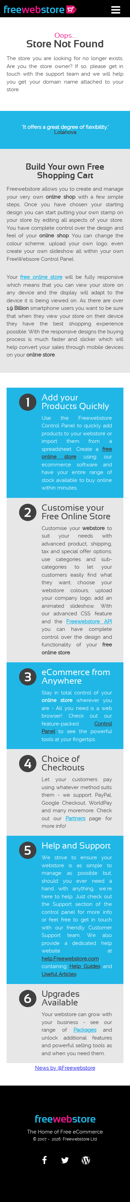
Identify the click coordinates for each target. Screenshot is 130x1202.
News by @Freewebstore (65, 1068)
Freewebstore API (89, 621)
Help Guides (84, 966)
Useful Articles (59, 974)
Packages (84, 1030)
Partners (75, 818)
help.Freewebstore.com (70, 959)
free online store (41, 277)
